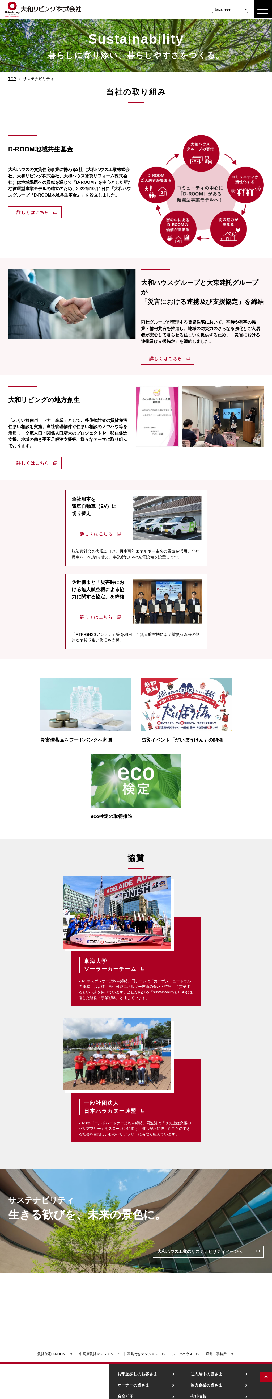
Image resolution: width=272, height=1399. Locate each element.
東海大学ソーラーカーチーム (110, 965)
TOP (12, 79)
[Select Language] (230, 9)
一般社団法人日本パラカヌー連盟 (110, 1107)
